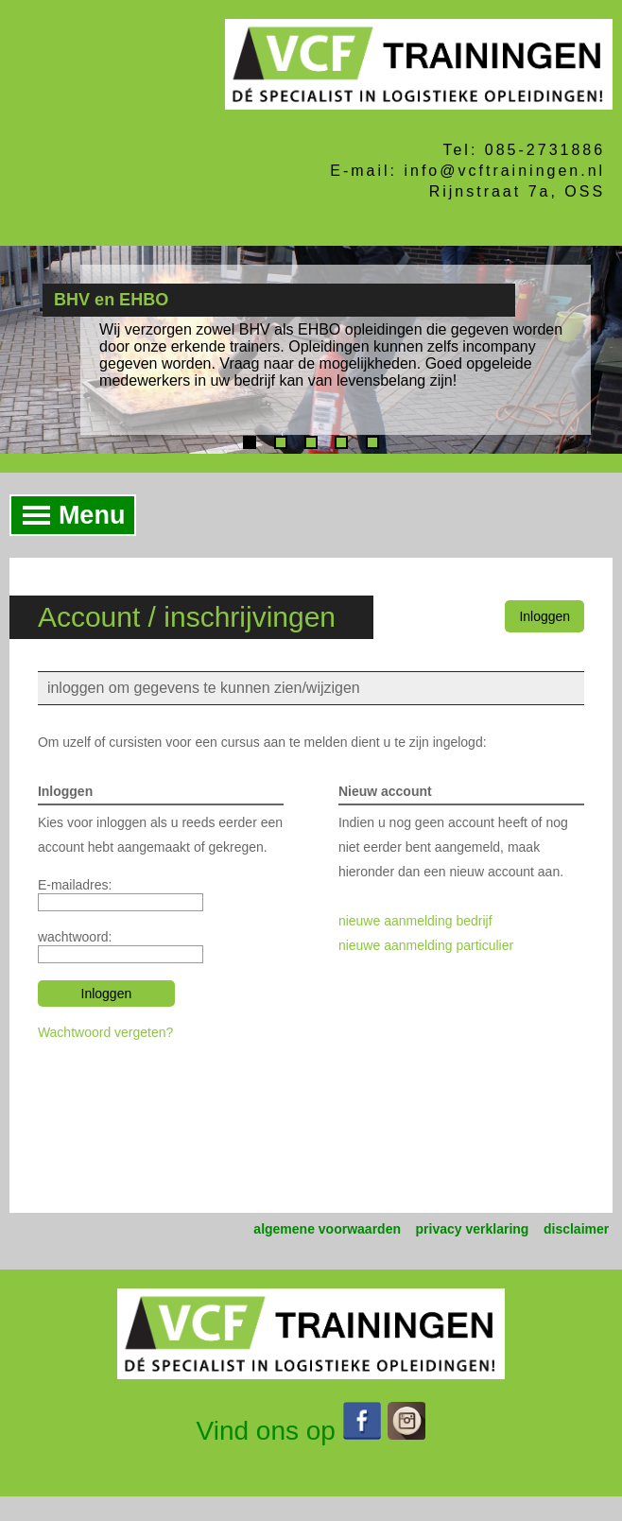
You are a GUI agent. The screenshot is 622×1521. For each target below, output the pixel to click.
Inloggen (544, 616)
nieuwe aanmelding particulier (425, 945)
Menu (68, 515)
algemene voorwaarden (327, 1228)
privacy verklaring (472, 1228)
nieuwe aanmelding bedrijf (415, 920)
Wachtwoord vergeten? (105, 1032)
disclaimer (576, 1228)
